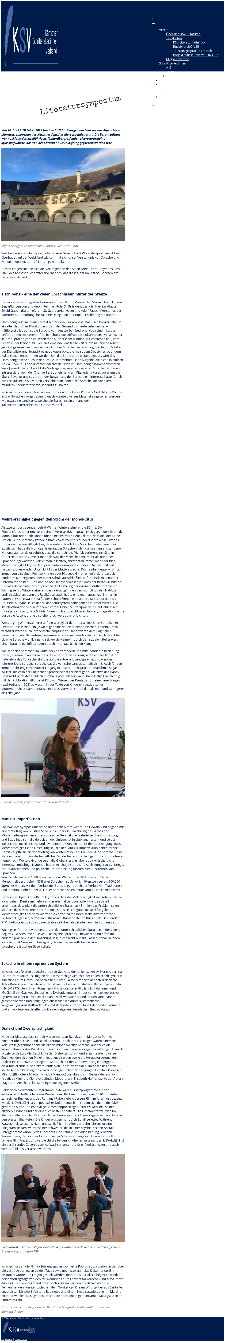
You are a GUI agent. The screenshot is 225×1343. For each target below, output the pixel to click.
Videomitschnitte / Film (182, 88)
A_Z (168, 67)
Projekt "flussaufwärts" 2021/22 (195, 55)
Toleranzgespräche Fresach (192, 51)
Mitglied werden (177, 59)
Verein (163, 30)
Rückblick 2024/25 (186, 46)
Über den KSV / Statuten (183, 34)
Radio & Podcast (177, 93)
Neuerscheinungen (179, 76)
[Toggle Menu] (153, 23)
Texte (170, 72)
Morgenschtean (12, 1311)
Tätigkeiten (174, 38)
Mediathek (166, 84)
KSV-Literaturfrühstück (189, 42)
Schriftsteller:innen (172, 63)
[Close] (153, 105)
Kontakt (164, 97)
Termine (165, 80)
